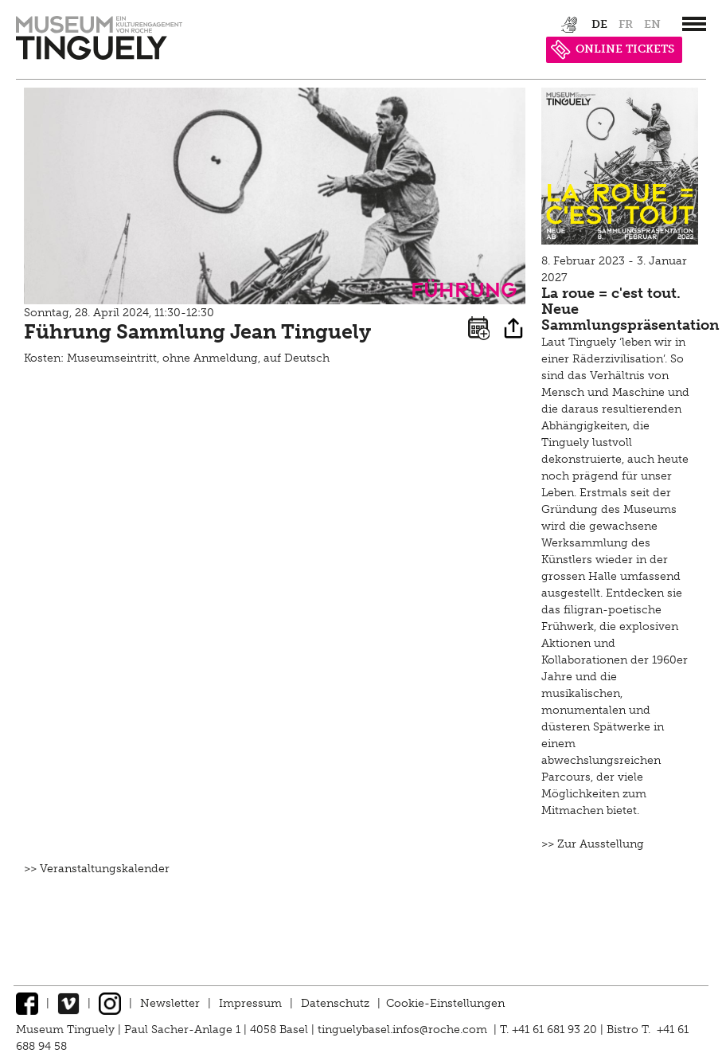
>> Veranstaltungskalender (97, 868)
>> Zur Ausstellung (592, 844)
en (652, 24)
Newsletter (170, 1003)
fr (626, 24)
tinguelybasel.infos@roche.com (404, 1029)
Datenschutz (335, 1003)
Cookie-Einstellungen (445, 1003)
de (599, 24)
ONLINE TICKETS (612, 49)
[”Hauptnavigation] (694, 24)
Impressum (250, 1003)
